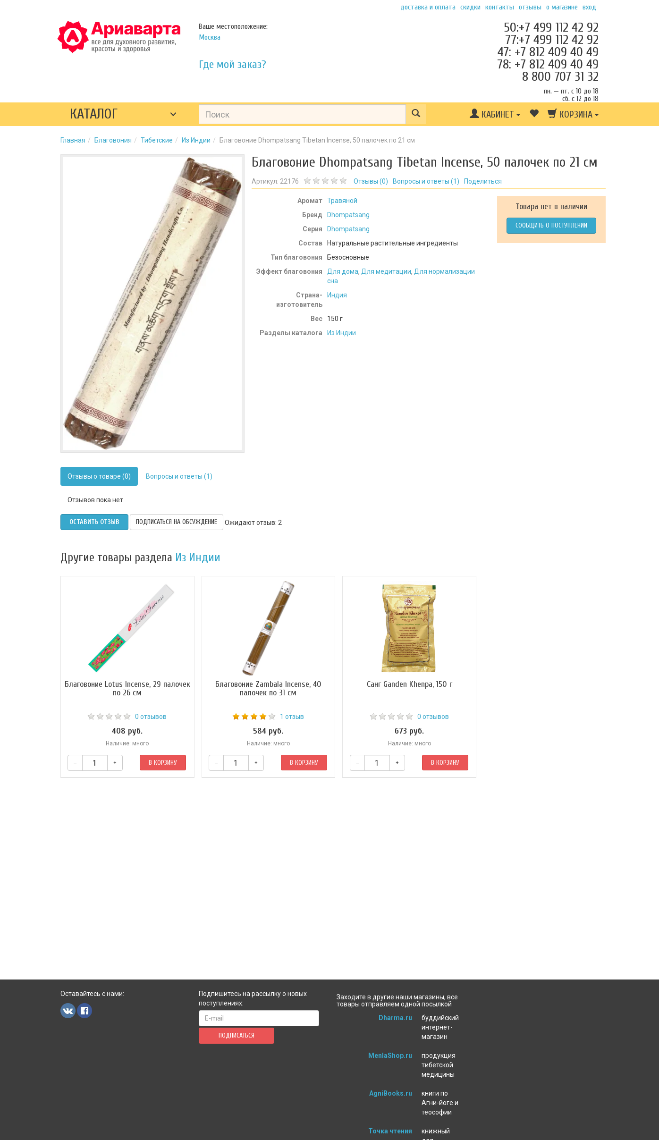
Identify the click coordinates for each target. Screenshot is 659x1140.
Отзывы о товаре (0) (99, 476)
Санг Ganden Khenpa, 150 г (397, 684)
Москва (209, 37)
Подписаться (236, 1035)
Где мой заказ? (232, 64)
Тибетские (157, 140)
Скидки (470, 7)
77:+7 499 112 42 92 (552, 39)
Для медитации (386, 271)
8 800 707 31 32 (560, 76)
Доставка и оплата (428, 7)
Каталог (94, 114)
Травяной (342, 200)
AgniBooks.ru (390, 1093)
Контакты (499, 7)
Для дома (342, 271)
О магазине (562, 7)
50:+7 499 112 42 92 (551, 27)
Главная (72, 140)
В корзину (159, 763)
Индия (337, 295)
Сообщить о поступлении (551, 225)
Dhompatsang (348, 215)
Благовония (113, 140)
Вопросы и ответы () (426, 181)
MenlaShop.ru (390, 1055)
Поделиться (483, 181)
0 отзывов (148, 716)
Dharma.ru (395, 1018)
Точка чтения (390, 1131)
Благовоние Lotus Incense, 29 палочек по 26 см (125, 688)
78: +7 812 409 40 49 (548, 64)
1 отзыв (285, 716)
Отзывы (530, 7)
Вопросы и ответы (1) (179, 476)
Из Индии (196, 140)
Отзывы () (371, 181)
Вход (589, 7)
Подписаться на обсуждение (176, 522)
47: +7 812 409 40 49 (548, 51)
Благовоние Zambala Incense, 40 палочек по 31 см (261, 688)
